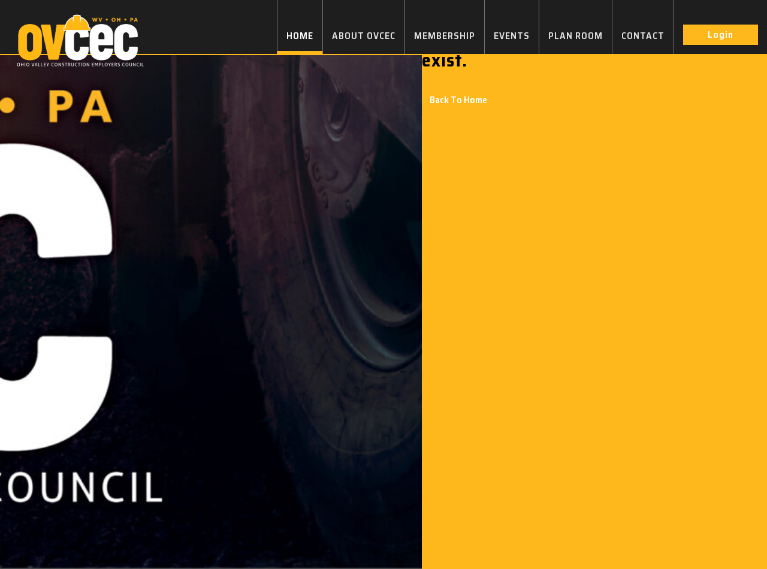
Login (720, 34)
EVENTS (512, 35)
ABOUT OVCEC (363, 35)
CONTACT (643, 35)
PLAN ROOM (575, 35)
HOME (299, 35)
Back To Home (458, 99)
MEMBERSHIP (444, 35)
